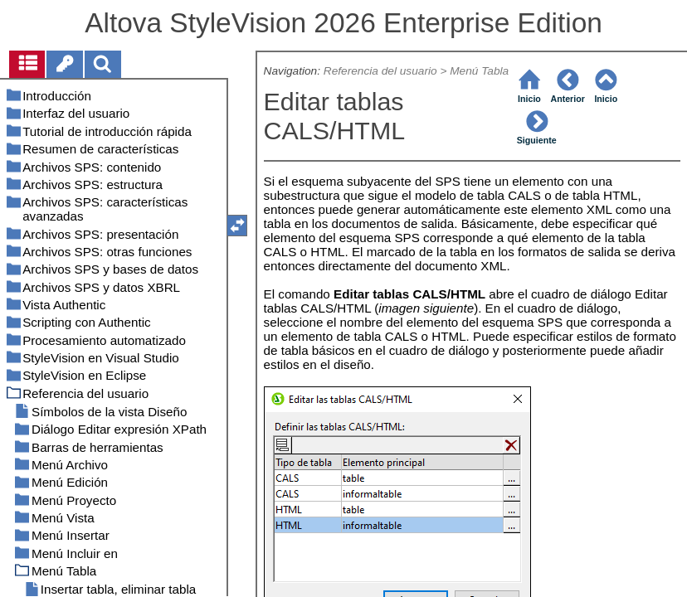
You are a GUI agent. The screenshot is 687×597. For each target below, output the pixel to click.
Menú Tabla (479, 71)
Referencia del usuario (380, 71)
